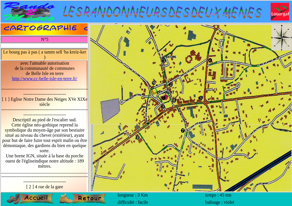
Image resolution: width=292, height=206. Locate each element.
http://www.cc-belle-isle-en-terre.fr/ (44, 78)
